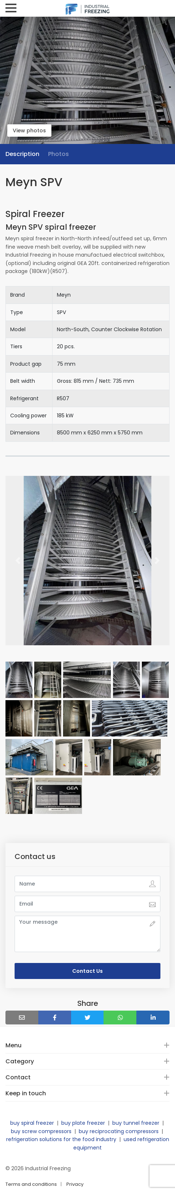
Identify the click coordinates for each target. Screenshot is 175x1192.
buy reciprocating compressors (119, 1131)
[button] (17, 561)
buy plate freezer (83, 1123)
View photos (29, 130)
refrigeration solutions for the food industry (61, 1139)
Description (22, 154)
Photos (58, 154)
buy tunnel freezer (135, 1123)
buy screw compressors (41, 1131)
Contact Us (87, 971)
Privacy (74, 1184)
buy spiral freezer (32, 1123)
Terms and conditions (31, 1184)
